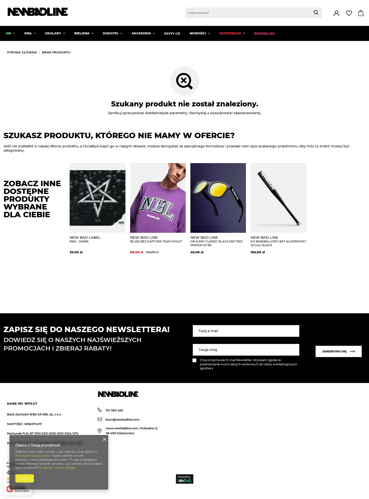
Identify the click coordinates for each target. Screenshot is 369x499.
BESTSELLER (264, 33)
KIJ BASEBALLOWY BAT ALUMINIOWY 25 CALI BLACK (278, 241)
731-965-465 (110, 410)
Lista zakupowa (349, 13)
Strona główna (22, 52)
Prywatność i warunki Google (56, 467)
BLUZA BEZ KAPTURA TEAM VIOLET (158, 239)
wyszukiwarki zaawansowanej (235, 113)
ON (9, 33)
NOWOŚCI (198, 33)
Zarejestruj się (338, 351)
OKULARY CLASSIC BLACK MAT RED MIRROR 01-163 (218, 241)
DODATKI (111, 33)
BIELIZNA (82, 33)
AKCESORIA (142, 33)
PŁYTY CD (172, 33)
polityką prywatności (229, 368)
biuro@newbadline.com (119, 419)
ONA (28, 33)
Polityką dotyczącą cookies (32, 455)
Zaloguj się (336, 13)
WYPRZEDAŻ (230, 33)
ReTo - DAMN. (97, 239)
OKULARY (53, 33)
